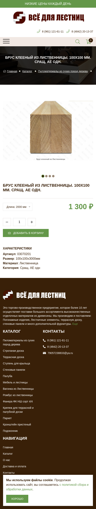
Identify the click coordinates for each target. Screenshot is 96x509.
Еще (75, 323)
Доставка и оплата (14, 466)
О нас (6, 460)
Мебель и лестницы (15, 382)
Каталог (27, 71)
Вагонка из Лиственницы (18, 388)
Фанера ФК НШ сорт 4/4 (18, 401)
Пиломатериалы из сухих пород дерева (63, 71)
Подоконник (10, 430)
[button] (43, 176)
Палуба (7, 376)
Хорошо (17, 498)
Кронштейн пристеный (17, 424)
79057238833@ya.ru (60, 353)
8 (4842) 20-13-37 (82, 31)
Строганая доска (13, 350)
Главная (10, 71)
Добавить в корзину (26, 233)
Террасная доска (13, 357)
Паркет (7, 418)
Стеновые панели (14, 369)
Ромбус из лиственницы (18, 395)
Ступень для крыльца (16, 363)
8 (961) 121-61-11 (52, 31)
